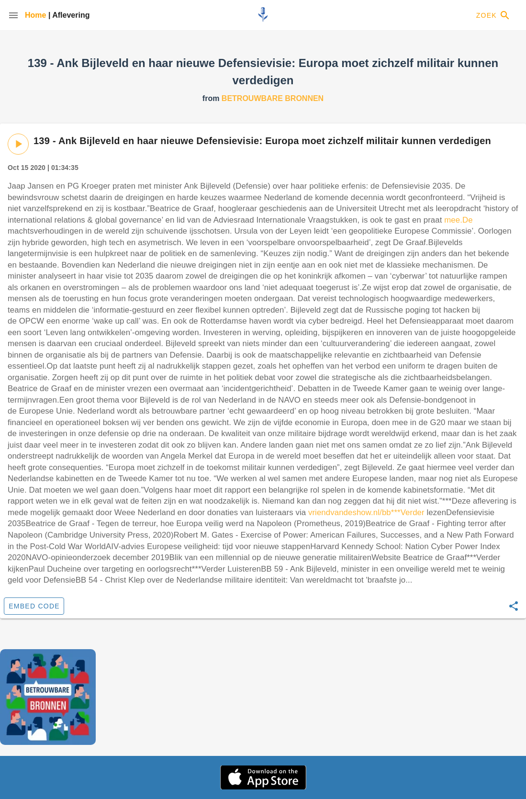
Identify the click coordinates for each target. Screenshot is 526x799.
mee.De (458, 220)
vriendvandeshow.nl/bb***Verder (366, 512)
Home (36, 15)
